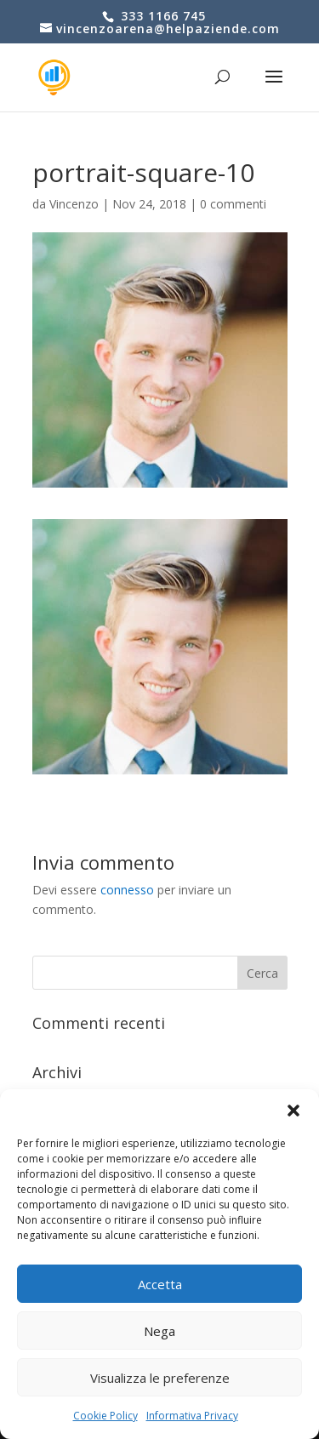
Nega (159, 1330)
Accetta (160, 1284)
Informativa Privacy (192, 1415)
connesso (127, 890)
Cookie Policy (105, 1415)
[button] (293, 1110)
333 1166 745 (161, 16)
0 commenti (233, 204)
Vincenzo (74, 204)
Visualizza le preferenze (160, 1377)
